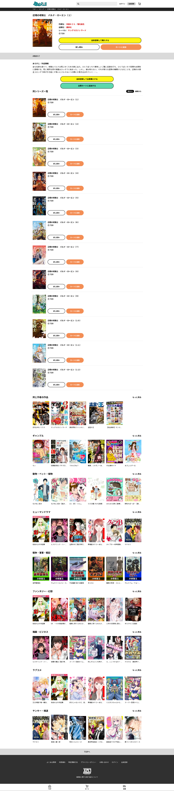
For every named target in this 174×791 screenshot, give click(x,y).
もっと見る (136, 397)
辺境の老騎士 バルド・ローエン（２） (64, 124)
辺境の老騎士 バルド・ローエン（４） (64, 173)
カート (87, 789)
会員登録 (131, 4)
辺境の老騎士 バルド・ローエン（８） (64, 271)
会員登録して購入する (100, 40)
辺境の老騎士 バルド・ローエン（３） (64, 149)
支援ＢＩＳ (70, 24)
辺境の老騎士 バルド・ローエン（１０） (64, 320)
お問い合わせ (104, 762)
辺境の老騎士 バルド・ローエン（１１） (64, 345)
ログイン (122, 4)
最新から (138, 91)
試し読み (79, 47)
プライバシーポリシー (88, 762)
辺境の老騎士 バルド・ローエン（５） (64, 198)
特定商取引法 (73, 762)
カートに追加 (121, 47)
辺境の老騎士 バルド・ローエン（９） (64, 296)
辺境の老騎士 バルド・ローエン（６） (64, 222)
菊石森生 (80, 24)
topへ (87, 752)
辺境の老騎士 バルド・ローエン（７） (64, 247)
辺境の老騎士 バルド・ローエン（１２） (64, 370)
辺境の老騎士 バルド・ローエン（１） (64, 99)
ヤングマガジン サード (77, 30)
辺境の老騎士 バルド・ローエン (58, 9)
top (34, 9)
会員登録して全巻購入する (87, 79)
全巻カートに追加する (87, 86)
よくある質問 (51, 762)
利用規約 (62, 762)
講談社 (69, 27)
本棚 (124, 789)
